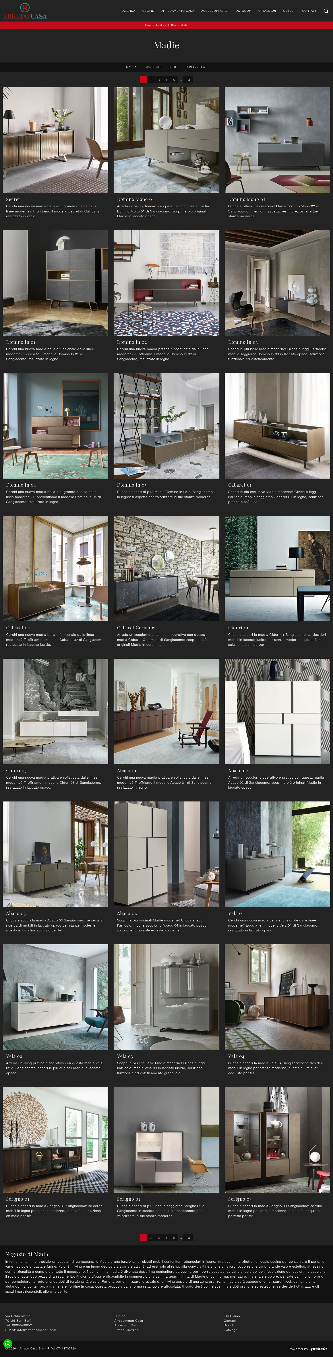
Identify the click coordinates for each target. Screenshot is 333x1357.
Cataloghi (267, 10)
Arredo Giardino (126, 1330)
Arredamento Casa (177, 10)
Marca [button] (131, 67)
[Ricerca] (326, 11)
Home (148, 25)
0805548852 (22, 1325)
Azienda (128, 10)
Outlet (289, 10)
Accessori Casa (214, 10)
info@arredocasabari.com (36, 1330)
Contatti (309, 10)
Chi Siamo (232, 1316)
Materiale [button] (153, 67)
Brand (228, 1325)
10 (188, 80)
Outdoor (243, 10)
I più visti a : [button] (197, 67)
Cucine (148, 10)
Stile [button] (174, 67)
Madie (184, 25)
